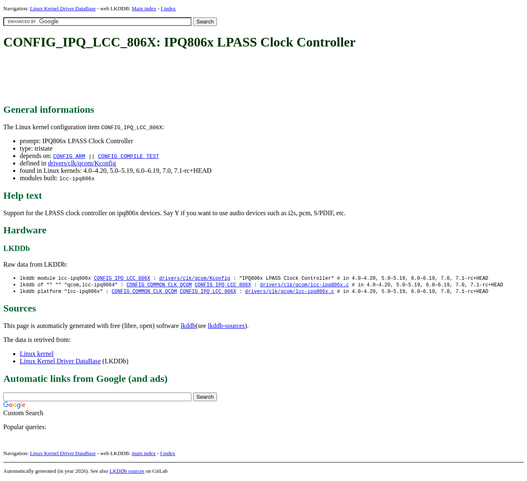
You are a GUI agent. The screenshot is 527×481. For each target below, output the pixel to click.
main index (144, 454)
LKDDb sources (127, 472)
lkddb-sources (226, 326)
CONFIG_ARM (69, 156)
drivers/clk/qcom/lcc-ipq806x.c (304, 285)
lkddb (188, 326)
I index (168, 8)
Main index (144, 8)
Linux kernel (37, 354)
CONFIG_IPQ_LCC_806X (122, 278)
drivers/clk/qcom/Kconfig (82, 163)
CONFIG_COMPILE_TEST (128, 156)
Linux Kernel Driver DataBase (63, 8)
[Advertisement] (153, 77)
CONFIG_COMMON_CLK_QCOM (158, 285)
